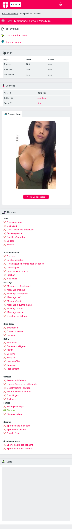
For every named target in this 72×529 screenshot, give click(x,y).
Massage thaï (13, 297)
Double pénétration (16, 237)
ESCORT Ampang (10, 13)
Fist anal (11, 410)
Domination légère (16, 346)
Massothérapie (14, 301)
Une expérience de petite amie (22, 384)
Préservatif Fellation (17, 380)
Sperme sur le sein (16, 429)
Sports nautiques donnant (20, 445)
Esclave (11, 354)
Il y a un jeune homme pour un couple (25, 263)
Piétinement (13, 368)
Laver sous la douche (17, 271)
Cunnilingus (13, 395)
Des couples (13, 267)
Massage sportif (15, 308)
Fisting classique (15, 406)
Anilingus (11, 399)
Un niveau (12, 226)
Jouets (10, 241)
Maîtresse (12, 342)
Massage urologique (17, 293)
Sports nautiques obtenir (19, 448)
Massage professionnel (19, 286)
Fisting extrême (14, 414)
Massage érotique (16, 290)
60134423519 (12, 29)
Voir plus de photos (36, 197)
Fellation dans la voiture (19, 391)
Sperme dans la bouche (18, 425)
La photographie (15, 260)
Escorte (11, 256)
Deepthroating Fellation (18, 388)
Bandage (11, 365)
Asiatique (42, 98)
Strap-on (11, 357)
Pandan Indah (11, 42)
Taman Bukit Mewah (15, 35)
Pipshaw (11, 275)
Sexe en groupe (14, 233)
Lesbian (11, 335)
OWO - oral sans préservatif (20, 229)
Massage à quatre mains (19, 305)
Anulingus (12, 278)
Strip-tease (12, 327)
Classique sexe (14, 222)
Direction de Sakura (17, 316)
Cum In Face (13, 433)
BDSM (10, 350)
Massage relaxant (16, 312)
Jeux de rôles (13, 361)
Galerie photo (12, 114)
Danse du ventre (15, 331)
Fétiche (10, 244)
